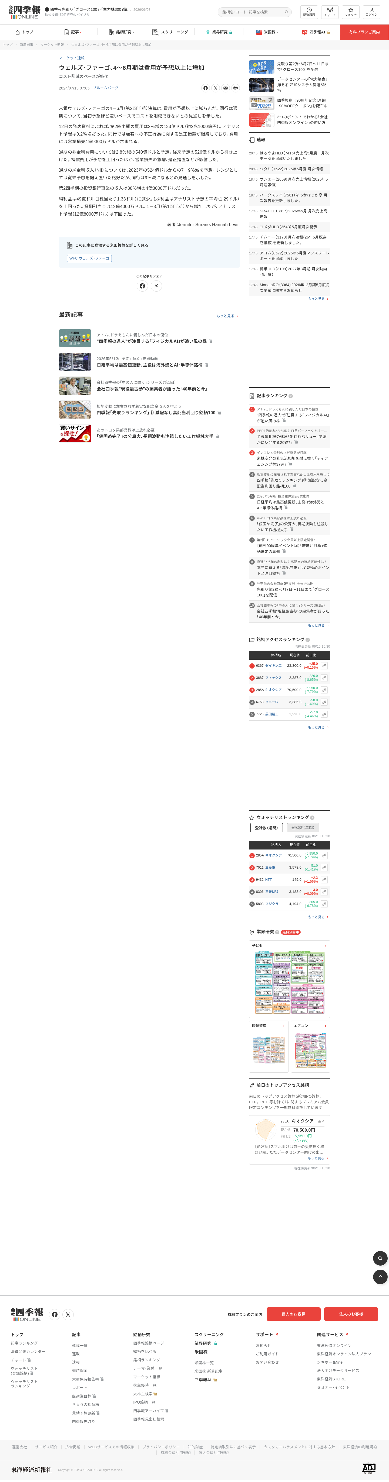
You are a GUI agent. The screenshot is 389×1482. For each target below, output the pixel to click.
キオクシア (273, 690)
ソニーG (271, 702)
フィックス (273, 678)
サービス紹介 (43, 1446)
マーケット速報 (52, 45)
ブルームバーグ (106, 88)
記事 (73, 32)
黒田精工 (272, 714)
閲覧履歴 (309, 12)
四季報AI (316, 32)
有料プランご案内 (364, 32)
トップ (24, 32)
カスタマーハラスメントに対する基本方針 (301, 1446)
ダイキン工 (273, 666)
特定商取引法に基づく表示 (234, 1446)
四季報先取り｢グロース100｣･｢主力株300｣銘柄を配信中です (90, 9)
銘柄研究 (121, 32)
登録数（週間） (266, 828)
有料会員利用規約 (175, 1452)
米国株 (267, 32)
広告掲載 (70, 1446)
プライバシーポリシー (160, 1446)
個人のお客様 (300, 1314)
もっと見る (225, 316)
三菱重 (270, 867)
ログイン (372, 12)
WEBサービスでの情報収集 (109, 1446)
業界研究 (219, 32)
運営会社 (16, 1446)
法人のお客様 (354, 1314)
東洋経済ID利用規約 (363, 1446)
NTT (268, 880)
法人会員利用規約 (214, 1452)
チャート (330, 12)
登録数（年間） (303, 827)
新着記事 (26, 45)
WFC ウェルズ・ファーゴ (89, 258)
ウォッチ (351, 12)
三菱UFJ (271, 892)
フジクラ (272, 904)
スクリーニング (170, 32)
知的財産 (195, 1446)
